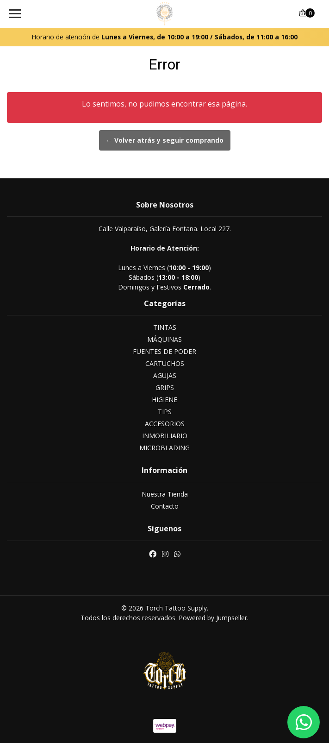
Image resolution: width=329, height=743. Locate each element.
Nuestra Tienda (165, 494)
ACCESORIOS (165, 423)
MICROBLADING (164, 447)
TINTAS (164, 327)
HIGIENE (164, 399)
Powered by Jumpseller (213, 617)
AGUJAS (164, 375)
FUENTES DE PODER (164, 351)
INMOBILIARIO (164, 435)
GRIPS (164, 387)
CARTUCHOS (164, 363)
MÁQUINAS (164, 339)
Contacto (165, 506)
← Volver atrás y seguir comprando (164, 140)
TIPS (165, 411)
